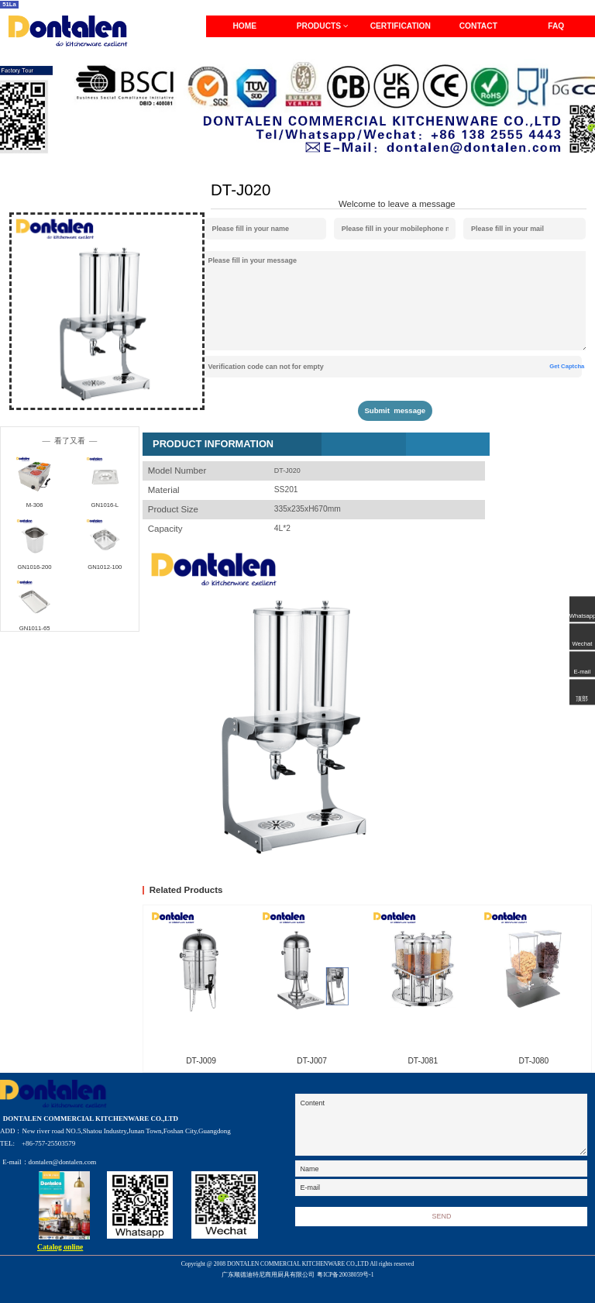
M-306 (34, 505)
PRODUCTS (323, 26)
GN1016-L (105, 505)
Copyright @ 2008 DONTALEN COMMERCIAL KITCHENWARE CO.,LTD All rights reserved (298, 1270)
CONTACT (478, 26)
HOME (244, 26)
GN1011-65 (34, 628)
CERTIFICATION (400, 26)
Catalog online (60, 1247)
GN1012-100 (105, 567)
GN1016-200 (35, 567)
